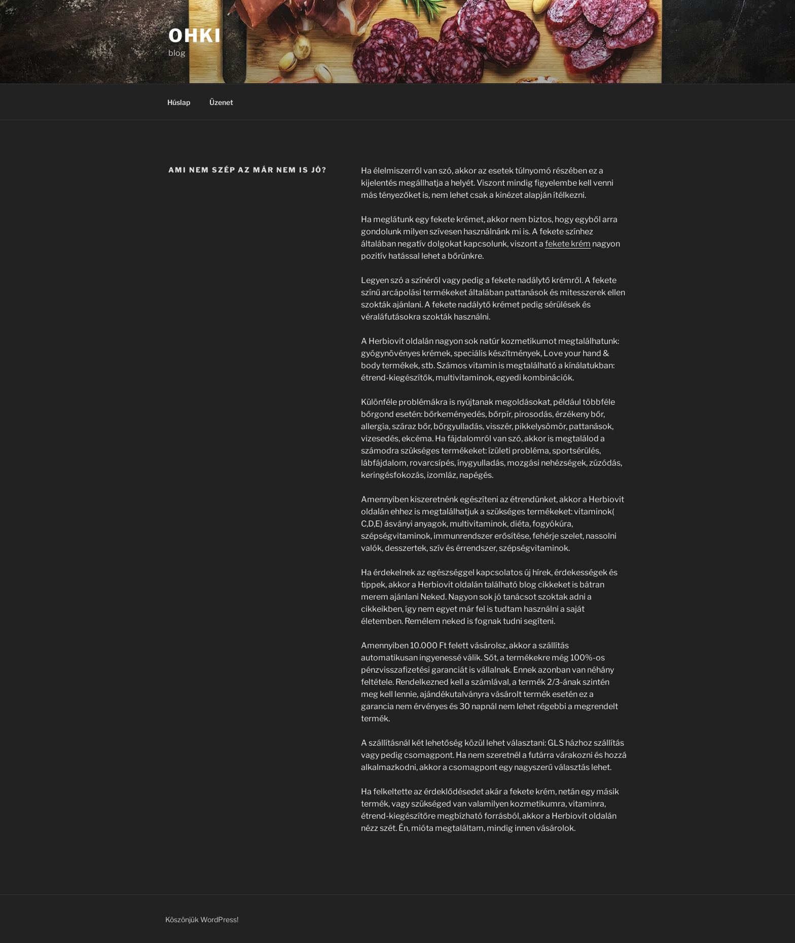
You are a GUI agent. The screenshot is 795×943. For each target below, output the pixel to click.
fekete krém (568, 244)
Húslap (178, 102)
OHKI (195, 35)
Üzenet (221, 102)
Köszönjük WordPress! (201, 919)
